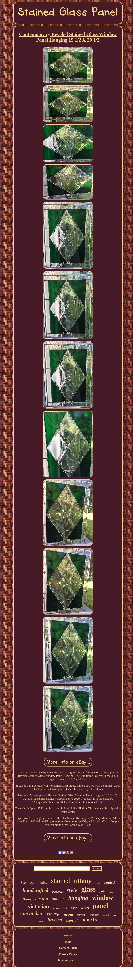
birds (111, 892)
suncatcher (31, 913)
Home (68, 935)
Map (68, 941)
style (71, 890)
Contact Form (68, 947)
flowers (85, 907)
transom (94, 914)
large (97, 882)
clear (56, 907)
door (74, 907)
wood (106, 914)
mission (81, 914)
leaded (109, 882)
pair (102, 891)
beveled (55, 919)
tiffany (82, 880)
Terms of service (68, 960)
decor (41, 921)
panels (89, 920)
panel (100, 905)
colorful (72, 920)
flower (33, 883)
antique (58, 898)
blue (23, 882)
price (43, 882)
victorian (38, 906)
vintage (53, 913)
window (102, 897)
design (41, 898)
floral (27, 899)
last (65, 908)
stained (60, 880)
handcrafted (35, 890)
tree (114, 915)
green (68, 914)
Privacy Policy (68, 954)
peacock (57, 891)
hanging (78, 898)
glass (88, 889)
